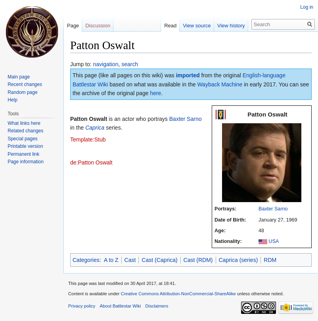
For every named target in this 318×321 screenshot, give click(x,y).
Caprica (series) (238, 260)
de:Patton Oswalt (91, 162)
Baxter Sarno (273, 209)
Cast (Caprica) (159, 260)
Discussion (97, 26)
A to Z (111, 260)
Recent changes (25, 84)
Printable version (25, 146)
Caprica (94, 127)
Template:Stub (88, 139)
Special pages (22, 138)
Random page (22, 92)
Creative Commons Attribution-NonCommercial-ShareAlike (178, 293)
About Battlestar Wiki (120, 306)
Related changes (25, 131)
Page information (26, 161)
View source (197, 26)
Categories (86, 260)
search (129, 64)
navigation (106, 64)
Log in (306, 7)
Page (73, 26)
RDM (270, 260)
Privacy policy (81, 306)
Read (170, 26)
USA (274, 241)
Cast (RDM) (198, 260)
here (155, 93)
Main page (19, 77)
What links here (24, 123)
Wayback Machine (219, 84)
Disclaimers (157, 306)
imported (188, 75)
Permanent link (23, 154)
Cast (130, 260)
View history (231, 26)
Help (12, 100)
